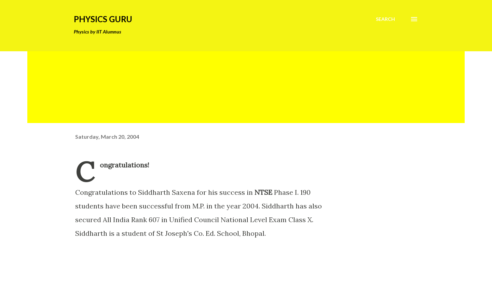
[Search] (385, 19)
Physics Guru (103, 19)
